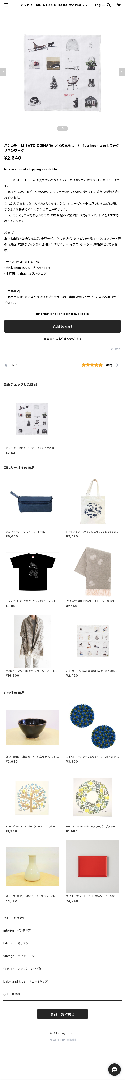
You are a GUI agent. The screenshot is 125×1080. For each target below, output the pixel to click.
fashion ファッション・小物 (22, 968)
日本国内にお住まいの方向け (62, 339)
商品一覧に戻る (62, 1014)
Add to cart (62, 326)
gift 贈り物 (11, 994)
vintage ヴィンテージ (19, 956)
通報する (116, 349)
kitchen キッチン (16, 943)
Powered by (62, 1039)
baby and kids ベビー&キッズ (25, 981)
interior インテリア (17, 930)
